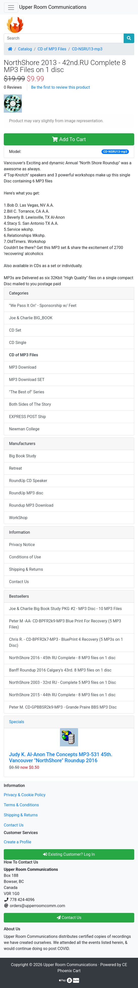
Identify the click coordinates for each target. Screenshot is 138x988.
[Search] (64, 38)
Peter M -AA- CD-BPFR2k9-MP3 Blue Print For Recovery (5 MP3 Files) (65, 624)
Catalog (25, 49)
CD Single (17, 342)
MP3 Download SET (27, 379)
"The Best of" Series (26, 392)
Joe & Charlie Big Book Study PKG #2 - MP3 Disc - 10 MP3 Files (65, 608)
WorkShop (18, 517)
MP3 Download (22, 367)
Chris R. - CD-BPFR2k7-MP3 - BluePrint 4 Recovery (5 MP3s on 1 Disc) (66, 642)
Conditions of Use (25, 557)
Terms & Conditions (21, 805)
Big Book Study (22, 456)
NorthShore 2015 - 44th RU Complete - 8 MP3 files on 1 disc (62, 694)
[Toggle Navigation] (11, 8)
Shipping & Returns (26, 569)
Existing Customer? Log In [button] (69, 854)
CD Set (15, 330)
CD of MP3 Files (52, 49)
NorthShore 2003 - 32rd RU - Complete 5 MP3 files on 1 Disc (62, 682)
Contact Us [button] (69, 917)
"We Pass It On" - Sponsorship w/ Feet (42, 305)
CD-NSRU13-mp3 (87, 49)
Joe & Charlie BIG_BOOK (30, 317)
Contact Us (19, 581)
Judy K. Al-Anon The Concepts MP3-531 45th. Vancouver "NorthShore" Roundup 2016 (60, 757)
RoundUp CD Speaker (28, 480)
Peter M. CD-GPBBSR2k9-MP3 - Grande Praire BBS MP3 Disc (63, 707)
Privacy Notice (22, 544)
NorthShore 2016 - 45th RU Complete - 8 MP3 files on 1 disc (62, 657)
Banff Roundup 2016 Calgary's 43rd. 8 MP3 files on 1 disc (60, 670)
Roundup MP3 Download (31, 505)
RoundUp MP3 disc (26, 493)
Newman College (24, 429)
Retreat (15, 468)
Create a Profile (17, 842)
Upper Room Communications (52, 7)
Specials (16, 721)
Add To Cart (69, 139)
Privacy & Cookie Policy (25, 794)
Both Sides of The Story (30, 404)
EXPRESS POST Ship (27, 416)
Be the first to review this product (60, 87)
